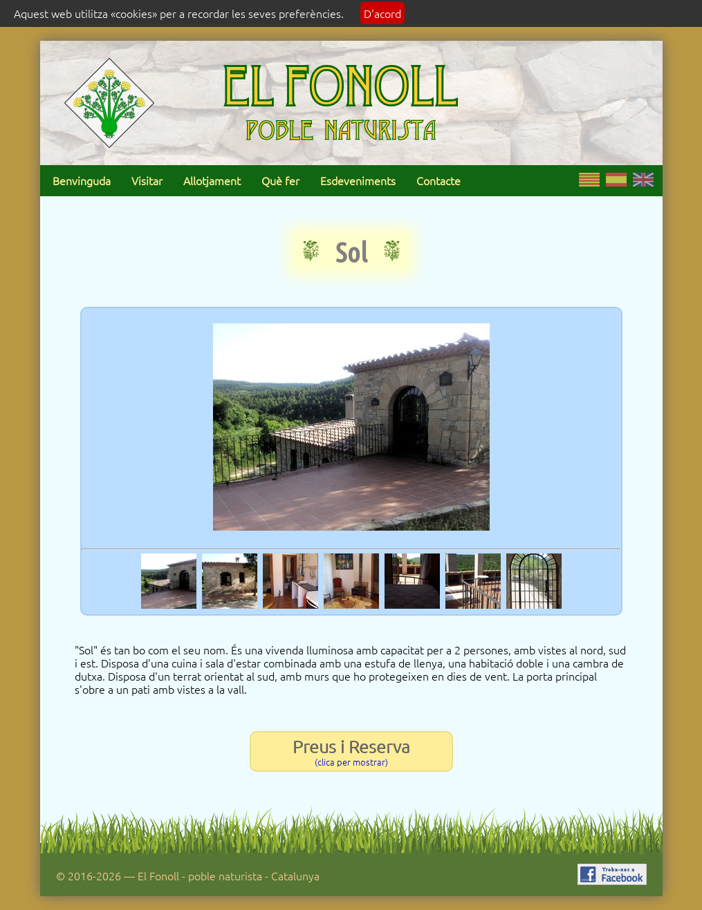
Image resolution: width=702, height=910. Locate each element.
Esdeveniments (358, 180)
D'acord (382, 13)
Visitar (147, 180)
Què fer (280, 180)
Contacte (438, 180)
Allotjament (212, 180)
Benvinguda (82, 180)
